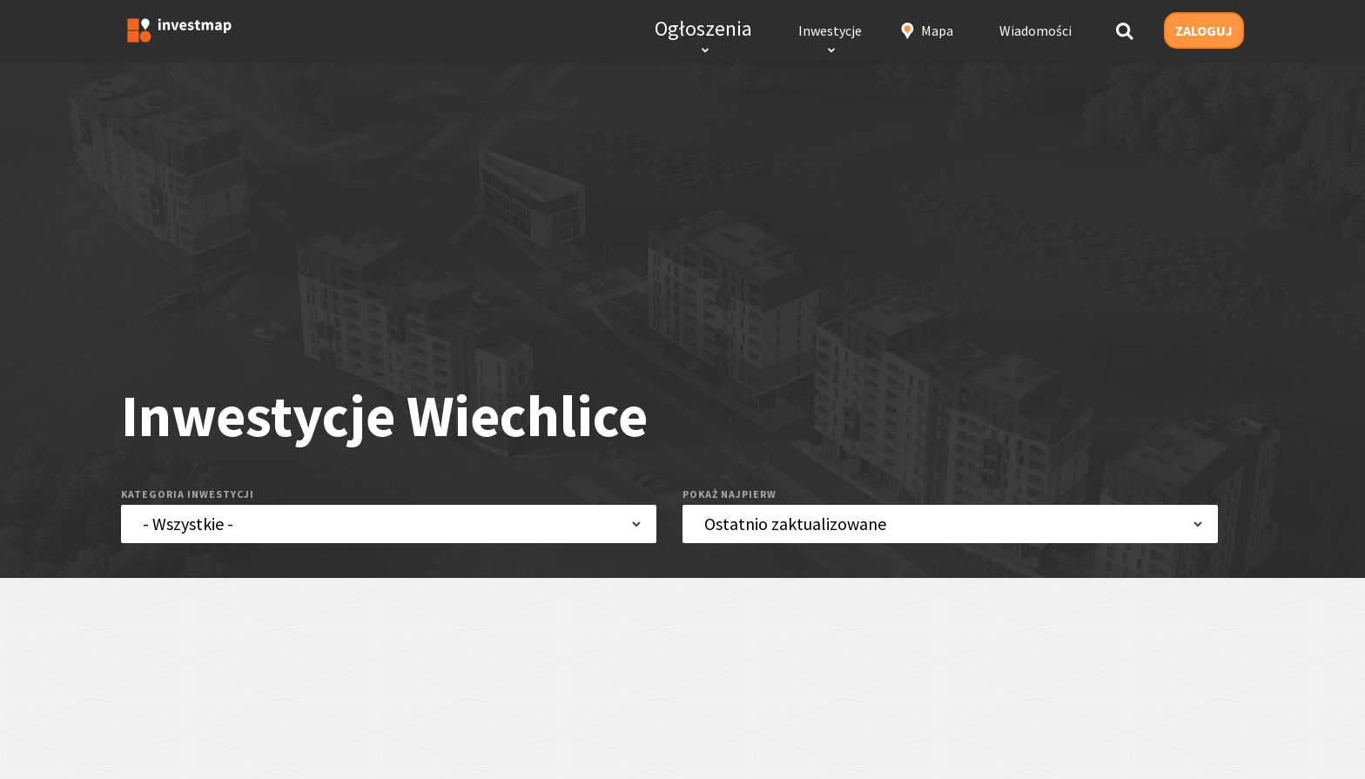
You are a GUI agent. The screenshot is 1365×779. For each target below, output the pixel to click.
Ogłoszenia (703, 28)
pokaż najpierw (729, 493)
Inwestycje (830, 30)
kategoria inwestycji (187, 493)
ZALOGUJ (1204, 30)
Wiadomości (1035, 30)
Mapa (937, 30)
